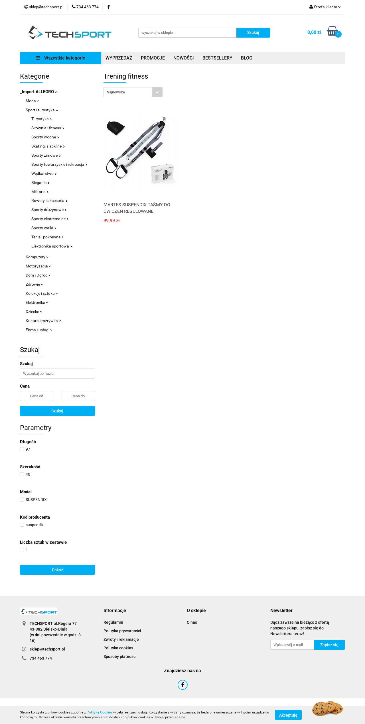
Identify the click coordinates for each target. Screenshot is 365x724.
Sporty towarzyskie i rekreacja (59, 164)
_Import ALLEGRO (38, 91)
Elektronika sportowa (51, 246)
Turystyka (41, 118)
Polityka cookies (118, 648)
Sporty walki (43, 228)
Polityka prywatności (122, 631)
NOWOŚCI (183, 58)
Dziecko (34, 311)
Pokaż (57, 570)
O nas (192, 622)
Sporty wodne (45, 137)
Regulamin (113, 622)
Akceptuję (288, 715)
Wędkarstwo (44, 173)
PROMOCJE (153, 58)
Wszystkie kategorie (60, 58)
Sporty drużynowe (49, 209)
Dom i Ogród (38, 275)
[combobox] (133, 92)
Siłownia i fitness (47, 128)
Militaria (40, 191)
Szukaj (57, 411)
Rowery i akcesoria (49, 200)
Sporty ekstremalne (50, 218)
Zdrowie (34, 284)
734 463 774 (41, 658)
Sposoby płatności (120, 656)
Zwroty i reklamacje (121, 639)
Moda (32, 101)
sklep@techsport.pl (47, 649)
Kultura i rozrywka (43, 320)
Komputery (37, 257)
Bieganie (40, 182)
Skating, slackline (48, 146)
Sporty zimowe (46, 155)
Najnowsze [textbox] (116, 92)
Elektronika (37, 302)
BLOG (246, 58)
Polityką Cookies (99, 712)
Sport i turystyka (42, 110)
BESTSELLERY (217, 58)
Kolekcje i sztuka (42, 293)
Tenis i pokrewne (47, 237)
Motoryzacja (38, 266)
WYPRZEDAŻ (119, 58)
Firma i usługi (39, 330)
